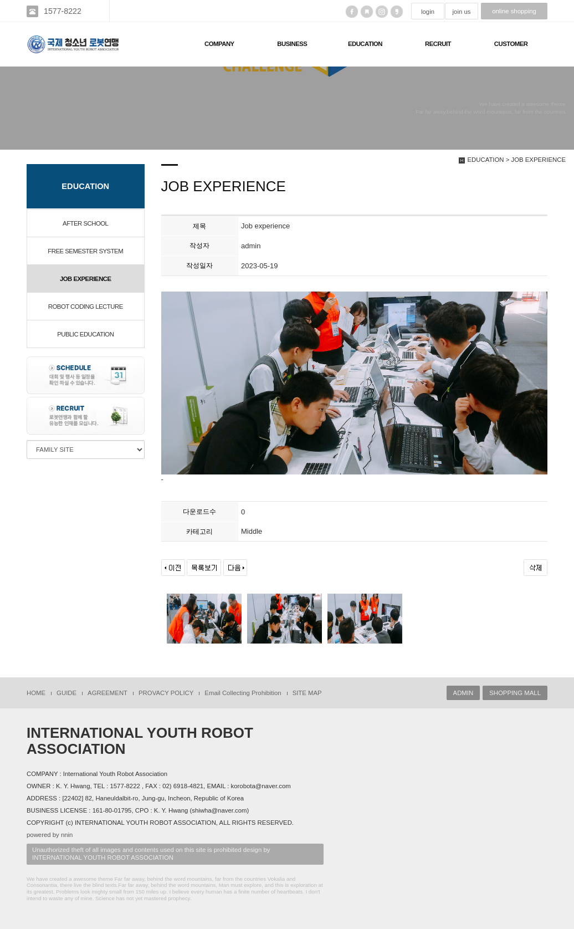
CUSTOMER (511, 43)
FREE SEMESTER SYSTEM (85, 251)
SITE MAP (307, 693)
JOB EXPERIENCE (85, 278)
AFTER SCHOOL (85, 223)
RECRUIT (438, 43)
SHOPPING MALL (515, 693)
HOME (36, 693)
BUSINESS (292, 43)
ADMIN (463, 693)
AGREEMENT (107, 693)
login (427, 11)
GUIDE (66, 693)
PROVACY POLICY (166, 693)
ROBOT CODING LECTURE (85, 306)
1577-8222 (62, 11)
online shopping (514, 11)
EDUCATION (365, 43)
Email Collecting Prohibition (242, 693)
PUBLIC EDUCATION (85, 334)
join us (462, 11)
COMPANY (219, 43)
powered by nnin (50, 834)
